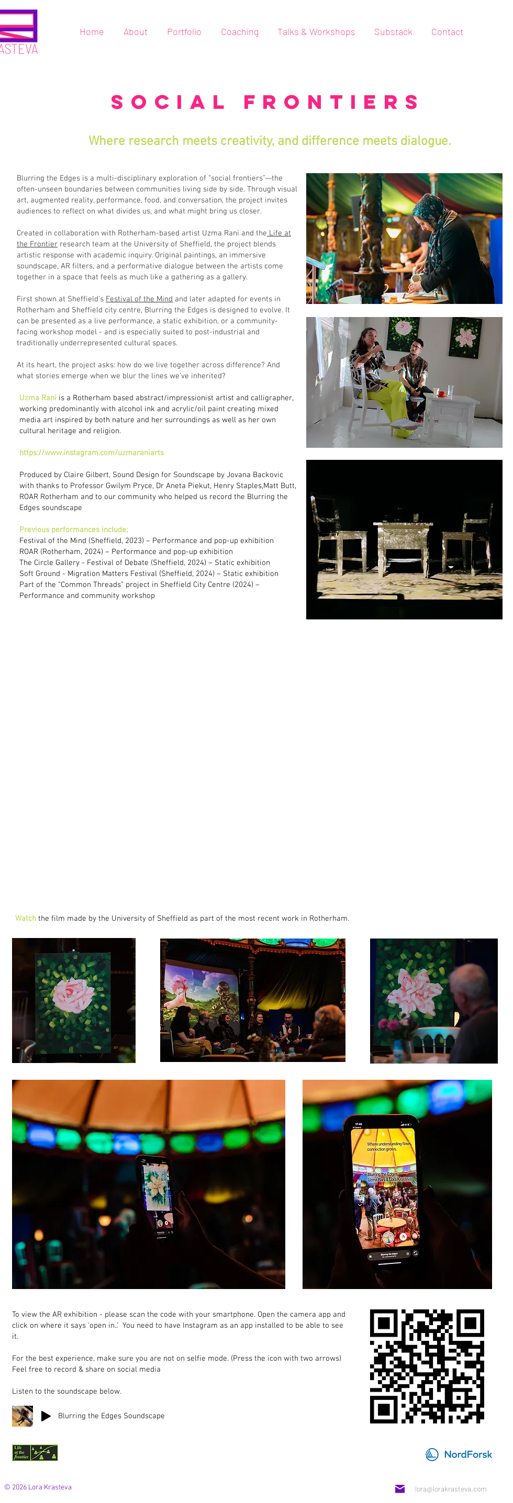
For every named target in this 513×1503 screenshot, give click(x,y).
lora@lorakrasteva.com (451, 1488)
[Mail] (400, 1489)
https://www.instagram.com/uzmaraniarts (91, 453)
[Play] (46, 1416)
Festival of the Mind (139, 299)
